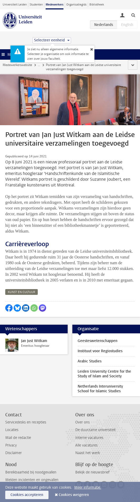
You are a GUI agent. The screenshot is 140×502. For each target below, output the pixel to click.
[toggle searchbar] (133, 15)
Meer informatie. (87, 487)
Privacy (11, 445)
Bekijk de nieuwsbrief (92, 472)
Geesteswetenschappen (97, 340)
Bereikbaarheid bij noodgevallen (30, 472)
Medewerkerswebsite (17, 65)
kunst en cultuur (21, 292)
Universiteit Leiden (15, 5)
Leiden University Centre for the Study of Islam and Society (104, 374)
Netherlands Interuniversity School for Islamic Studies (100, 389)
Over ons (82, 422)
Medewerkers (54, 5)
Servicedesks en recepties (25, 422)
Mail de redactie (18, 437)
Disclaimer (13, 452)
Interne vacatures (89, 437)
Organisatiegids (76, 5)
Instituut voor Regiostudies (100, 351)
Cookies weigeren (74, 494)
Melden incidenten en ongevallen (31, 479)
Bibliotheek (96, 5)
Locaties (11, 429)
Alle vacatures (86, 445)
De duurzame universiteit (95, 429)
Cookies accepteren (26, 494)
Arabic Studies (89, 361)
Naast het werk (87, 452)
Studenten (36, 5)
